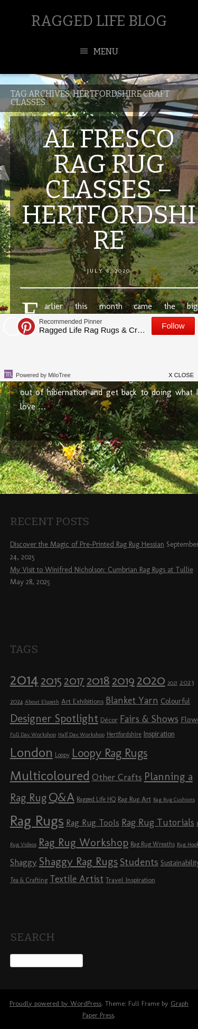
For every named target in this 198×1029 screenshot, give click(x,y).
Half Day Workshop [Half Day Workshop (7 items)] (81, 734)
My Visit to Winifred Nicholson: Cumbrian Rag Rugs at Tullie (101, 569)
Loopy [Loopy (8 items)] (62, 755)
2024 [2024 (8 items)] (16, 701)
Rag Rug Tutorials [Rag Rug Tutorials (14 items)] (157, 822)
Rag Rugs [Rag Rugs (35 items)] (37, 820)
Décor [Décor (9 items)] (109, 719)
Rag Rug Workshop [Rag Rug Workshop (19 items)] (83, 842)
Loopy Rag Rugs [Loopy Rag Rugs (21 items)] (109, 753)
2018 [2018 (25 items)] (98, 680)
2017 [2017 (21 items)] (74, 680)
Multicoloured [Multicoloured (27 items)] (50, 775)
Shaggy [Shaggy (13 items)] (23, 862)
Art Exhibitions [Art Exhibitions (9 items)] (82, 701)
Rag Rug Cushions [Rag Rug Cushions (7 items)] (174, 799)
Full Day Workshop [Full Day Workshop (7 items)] (33, 734)
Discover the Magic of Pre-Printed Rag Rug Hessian (87, 544)
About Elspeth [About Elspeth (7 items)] (42, 701)
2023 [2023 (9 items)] (187, 682)
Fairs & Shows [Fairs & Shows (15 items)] (149, 719)
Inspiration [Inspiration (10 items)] (159, 733)
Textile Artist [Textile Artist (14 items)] (76, 879)
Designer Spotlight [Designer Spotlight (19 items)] (54, 718)
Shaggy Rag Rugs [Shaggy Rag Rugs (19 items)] (78, 861)
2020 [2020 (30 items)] (151, 679)
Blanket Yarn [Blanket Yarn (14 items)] (132, 700)
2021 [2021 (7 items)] (172, 682)
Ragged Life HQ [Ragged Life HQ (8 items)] (96, 799)
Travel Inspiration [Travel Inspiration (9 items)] (130, 879)
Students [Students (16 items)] (139, 862)
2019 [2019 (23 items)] (123, 680)
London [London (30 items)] (31, 752)
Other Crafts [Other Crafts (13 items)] (117, 777)
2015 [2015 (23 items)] (51, 680)
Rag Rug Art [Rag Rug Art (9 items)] (134, 798)
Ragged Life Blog (99, 21)
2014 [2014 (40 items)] (24, 679)
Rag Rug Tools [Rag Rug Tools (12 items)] (92, 823)
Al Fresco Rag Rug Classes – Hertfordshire (109, 190)
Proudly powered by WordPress (55, 1003)
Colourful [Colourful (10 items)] (175, 701)
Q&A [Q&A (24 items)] (61, 797)
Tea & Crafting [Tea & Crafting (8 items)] (29, 880)
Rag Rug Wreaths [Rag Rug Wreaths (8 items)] (152, 844)
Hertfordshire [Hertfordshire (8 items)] (124, 734)
